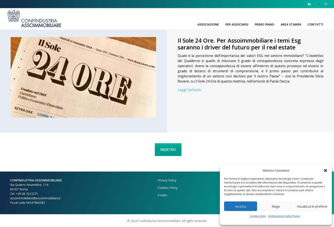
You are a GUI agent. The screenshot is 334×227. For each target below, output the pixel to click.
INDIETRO (168, 149)
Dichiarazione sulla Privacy (284, 216)
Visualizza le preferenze (312, 206)
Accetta (240, 206)
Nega (276, 206)
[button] (325, 170)
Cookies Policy (168, 188)
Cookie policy (258, 216)
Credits (162, 195)
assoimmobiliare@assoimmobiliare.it (35, 198)
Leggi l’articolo (189, 89)
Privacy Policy (167, 180)
